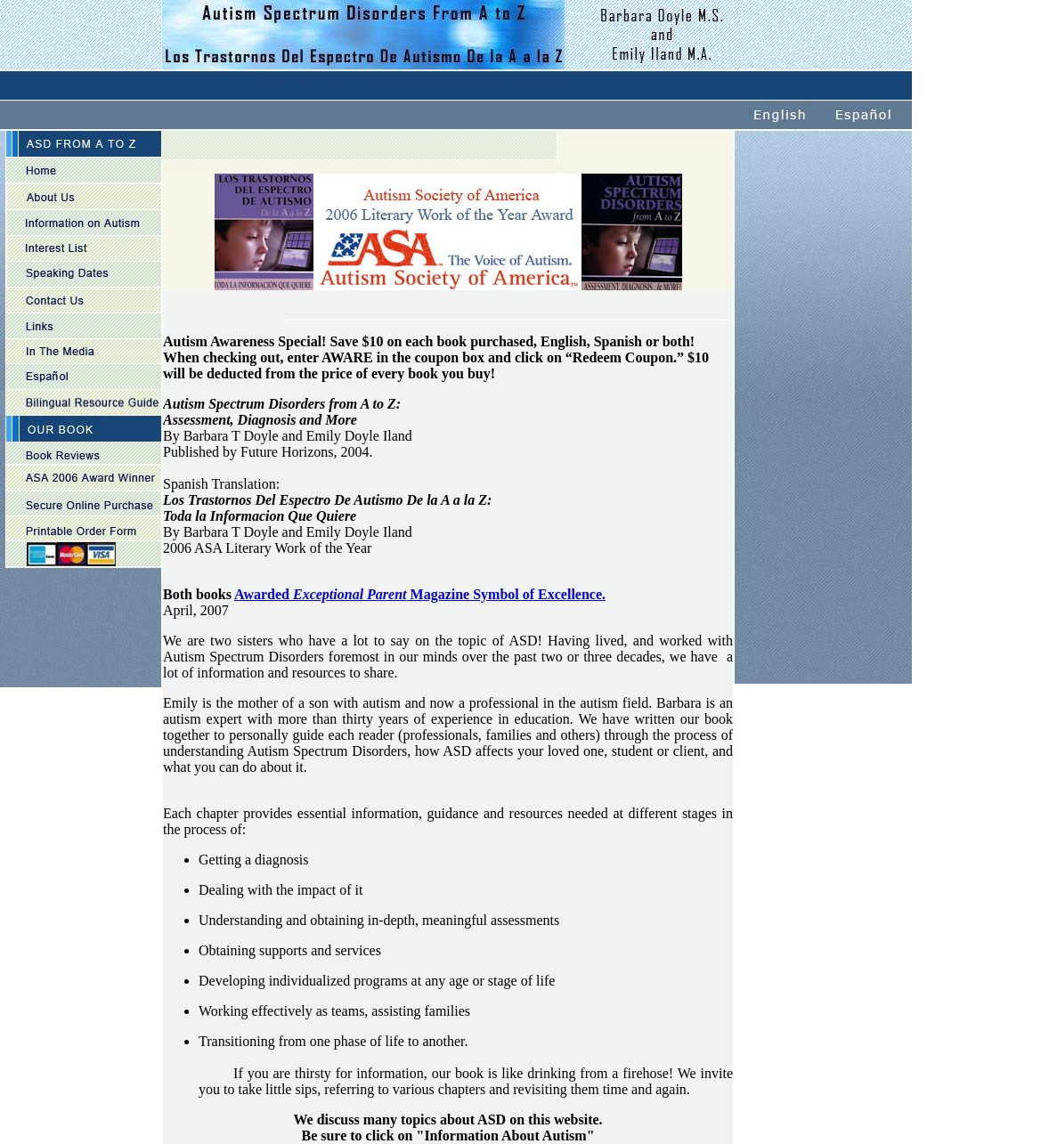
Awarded (263, 594)
